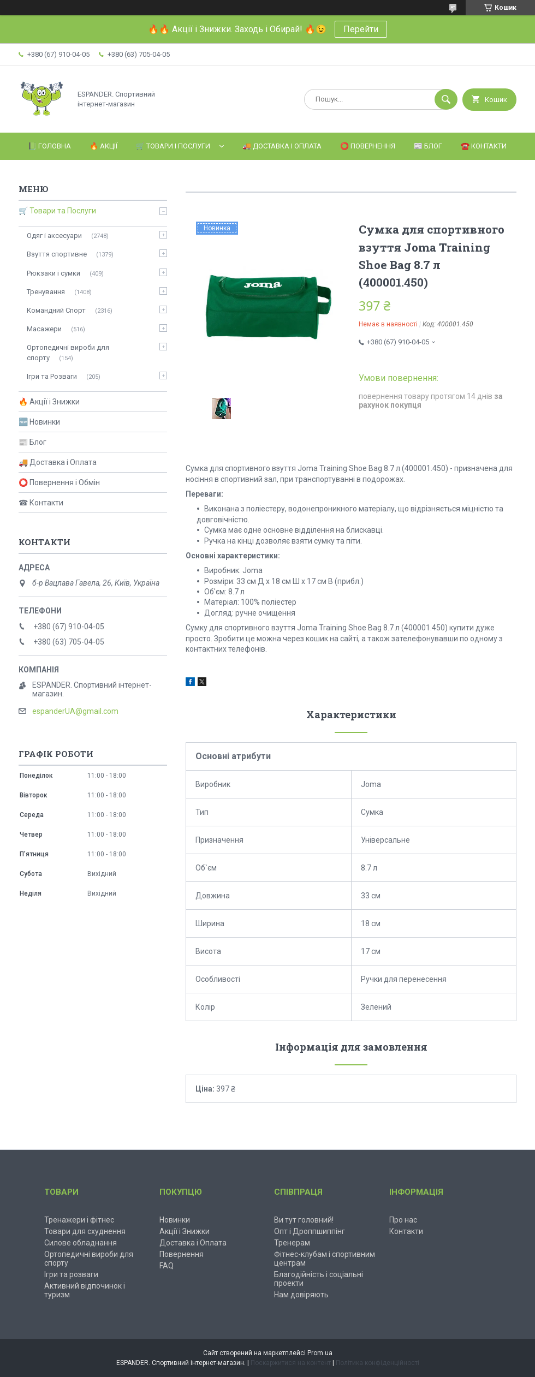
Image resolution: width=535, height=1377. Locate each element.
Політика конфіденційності (377, 1363)
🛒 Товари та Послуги (57, 210)
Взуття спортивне (57, 254)
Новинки (174, 1219)
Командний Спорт (56, 310)
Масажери (44, 329)
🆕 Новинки (39, 422)
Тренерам (292, 1242)
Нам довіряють (301, 1294)
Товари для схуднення (85, 1231)
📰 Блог (428, 146)
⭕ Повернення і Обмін (59, 482)
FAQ (166, 1265)
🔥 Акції (103, 146)
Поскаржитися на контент (291, 1363)
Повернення (181, 1254)
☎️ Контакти (484, 146)
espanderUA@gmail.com (75, 711)
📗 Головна (49, 146)
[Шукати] (446, 99)
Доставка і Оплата (193, 1242)
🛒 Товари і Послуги (173, 146)
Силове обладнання (80, 1242)
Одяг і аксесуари (54, 235)
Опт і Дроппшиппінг (309, 1231)
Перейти (360, 29)
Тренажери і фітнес (79, 1219)
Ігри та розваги (71, 1274)
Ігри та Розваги (52, 376)
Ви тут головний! (304, 1219)
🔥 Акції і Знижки (49, 401)
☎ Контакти (41, 502)
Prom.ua (319, 1353)
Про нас (403, 1219)
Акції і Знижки (184, 1231)
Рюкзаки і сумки (53, 273)
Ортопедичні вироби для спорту (68, 352)
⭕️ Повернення (367, 146)
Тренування (46, 292)
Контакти (406, 1231)
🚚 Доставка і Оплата (282, 146)
